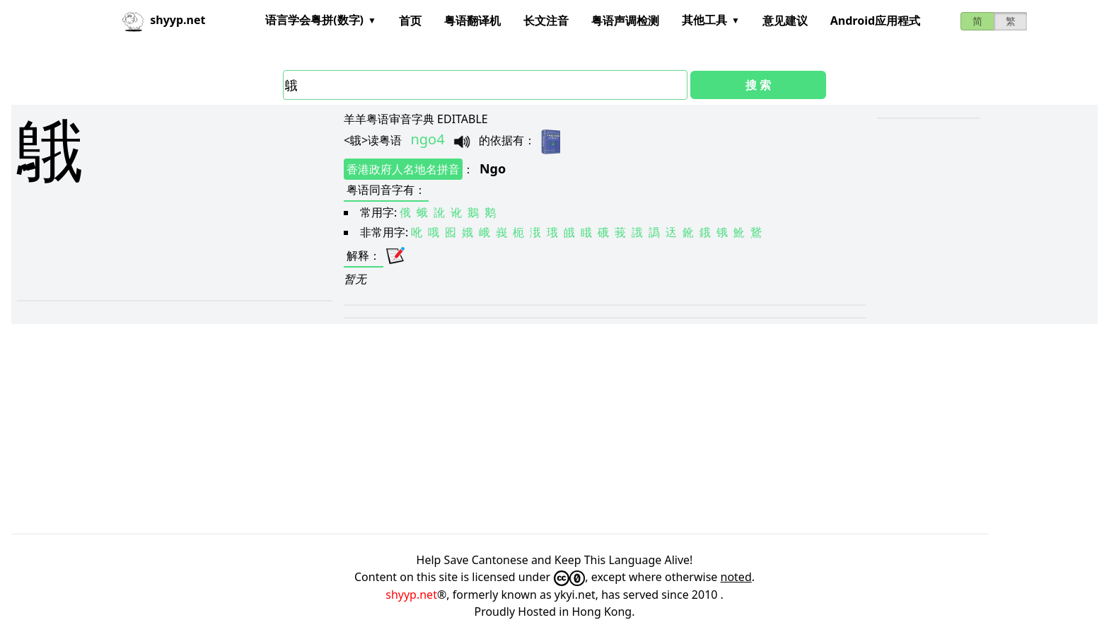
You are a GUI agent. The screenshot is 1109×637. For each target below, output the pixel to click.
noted (736, 577)
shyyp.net (411, 594)
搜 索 (758, 85)
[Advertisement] (203, 204)
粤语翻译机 (472, 20)
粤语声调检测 (625, 20)
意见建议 (785, 20)
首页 (410, 20)
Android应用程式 (875, 20)
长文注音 (546, 20)
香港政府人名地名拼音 (403, 169)
